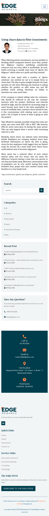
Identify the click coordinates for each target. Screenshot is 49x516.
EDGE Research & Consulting (27, 509)
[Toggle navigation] (44, 7)
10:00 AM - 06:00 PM (24, 386)
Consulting (5, 465)
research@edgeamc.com (24, 357)
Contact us (5, 446)
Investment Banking (8, 462)
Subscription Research (9, 458)
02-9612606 (24, 343)
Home (3, 435)
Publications (6, 443)
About (3, 439)
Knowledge (5, 469)
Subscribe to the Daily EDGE (18, 488)
